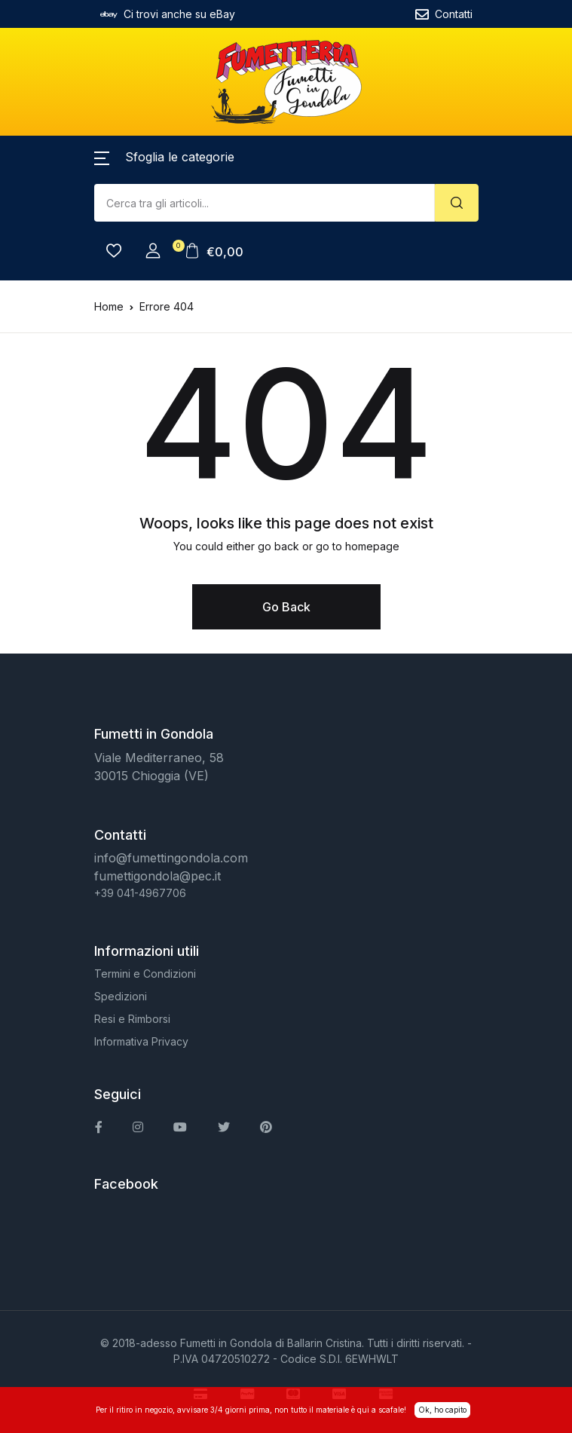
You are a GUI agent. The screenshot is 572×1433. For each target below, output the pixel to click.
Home (109, 306)
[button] (164, 157)
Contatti (444, 14)
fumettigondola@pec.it (157, 875)
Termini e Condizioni (145, 973)
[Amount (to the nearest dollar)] (264, 203)
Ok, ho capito (442, 1409)
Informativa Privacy (141, 1041)
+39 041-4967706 (140, 892)
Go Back (286, 606)
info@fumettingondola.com (171, 857)
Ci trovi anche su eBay (167, 14)
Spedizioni (120, 996)
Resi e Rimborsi (132, 1018)
